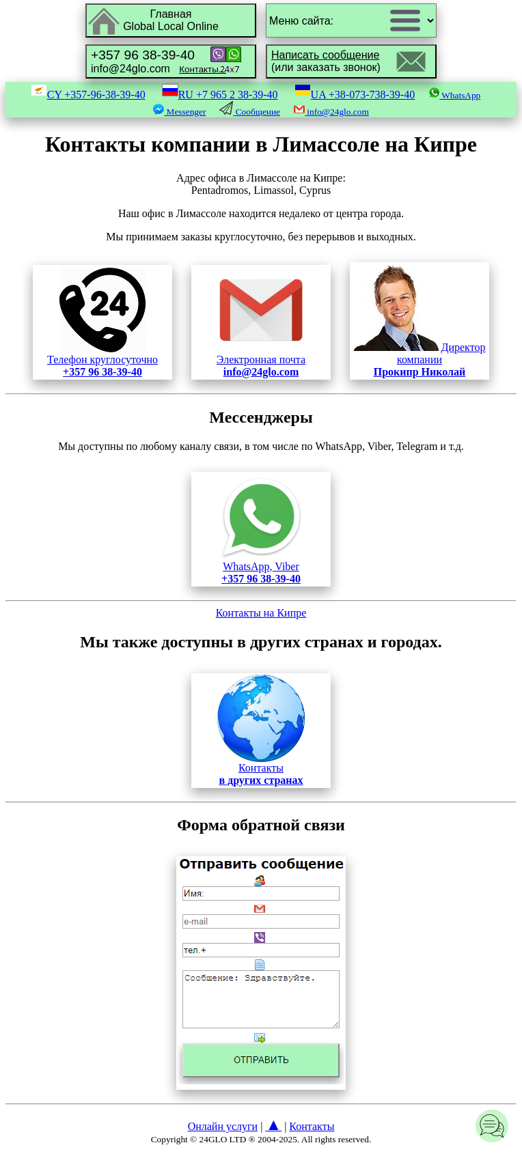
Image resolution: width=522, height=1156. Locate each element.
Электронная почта (261, 361)
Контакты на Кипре (261, 613)
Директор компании (420, 359)
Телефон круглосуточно (102, 361)
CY (88, 94)
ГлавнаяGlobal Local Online (171, 20)
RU (220, 94)
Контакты (261, 769)
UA (354, 94)
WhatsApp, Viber (261, 567)
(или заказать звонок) (326, 61)
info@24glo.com (158, 61)
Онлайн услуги (223, 1126)
